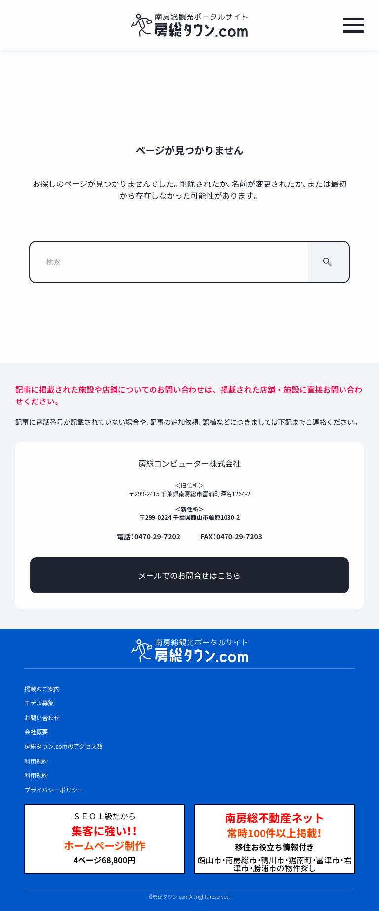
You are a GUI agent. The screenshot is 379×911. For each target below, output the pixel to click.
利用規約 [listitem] (36, 761)
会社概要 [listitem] (36, 732)
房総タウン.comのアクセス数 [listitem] (63, 746)
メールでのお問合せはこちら (189, 575)
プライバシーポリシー (53, 789)
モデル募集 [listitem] (39, 702)
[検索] (328, 262)
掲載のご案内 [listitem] (42, 688)
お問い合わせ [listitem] (42, 717)
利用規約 (36, 775)
